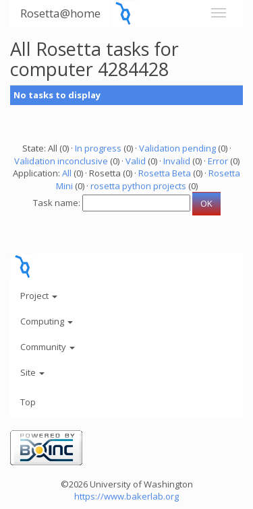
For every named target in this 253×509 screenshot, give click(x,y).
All (67, 173)
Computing (46, 321)
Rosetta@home (60, 13)
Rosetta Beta (164, 173)
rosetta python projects (138, 186)
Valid (135, 161)
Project (38, 296)
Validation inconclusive (61, 161)
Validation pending (177, 148)
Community (47, 347)
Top (28, 402)
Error (218, 161)
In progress (98, 148)
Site (32, 372)
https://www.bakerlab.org (126, 496)
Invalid (176, 161)
